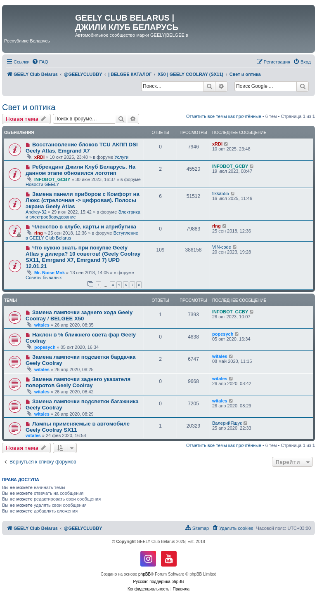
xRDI (39, 157)
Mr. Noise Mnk (49, 272)
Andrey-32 (36, 211)
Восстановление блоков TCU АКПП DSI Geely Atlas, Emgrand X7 (82, 147)
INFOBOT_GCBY (52, 179)
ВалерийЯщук (227, 423)
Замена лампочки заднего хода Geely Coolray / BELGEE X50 (79, 315)
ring (38, 232)
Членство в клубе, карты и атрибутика (84, 226)
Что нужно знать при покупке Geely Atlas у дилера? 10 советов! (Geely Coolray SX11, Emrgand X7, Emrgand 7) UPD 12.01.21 (83, 257)
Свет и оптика (28, 107)
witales (42, 324)
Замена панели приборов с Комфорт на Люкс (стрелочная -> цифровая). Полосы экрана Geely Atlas (83, 200)
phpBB (144, 574)
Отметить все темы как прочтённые (223, 116)
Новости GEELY (42, 184)
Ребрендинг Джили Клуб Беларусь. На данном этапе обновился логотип (80, 170)
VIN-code (221, 247)
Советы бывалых (44, 277)
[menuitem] (40, 62)
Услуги (121, 157)
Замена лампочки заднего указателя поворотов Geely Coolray (78, 382)
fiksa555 (220, 193)
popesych (44, 347)
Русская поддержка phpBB (158, 581)
